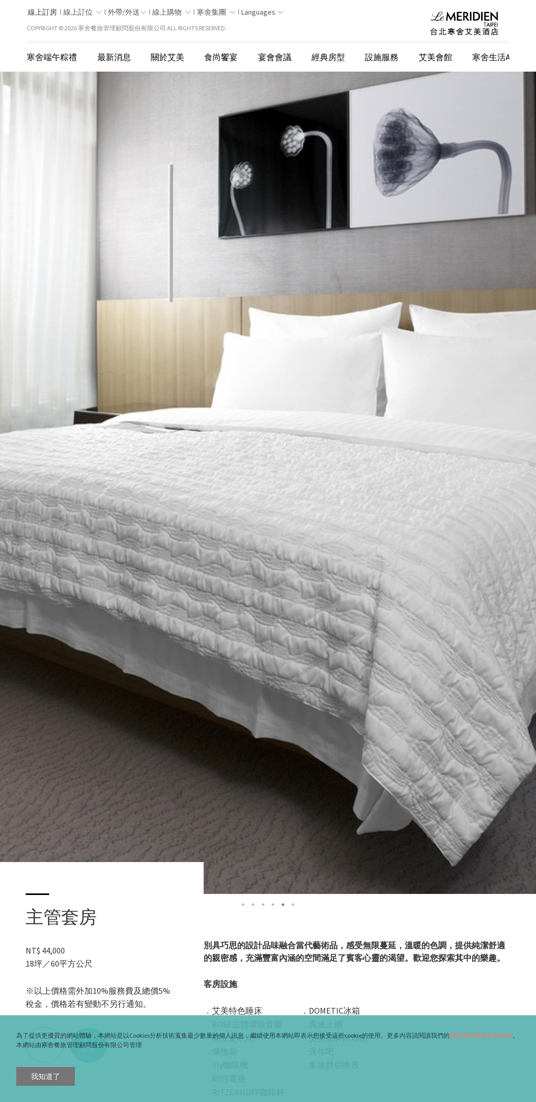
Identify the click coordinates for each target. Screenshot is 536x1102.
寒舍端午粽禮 (52, 57)
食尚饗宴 (221, 57)
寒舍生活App (496, 57)
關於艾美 (167, 57)
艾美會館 (435, 57)
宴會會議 (275, 57)
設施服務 (381, 57)
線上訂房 (42, 12)
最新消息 (114, 57)
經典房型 (328, 57)
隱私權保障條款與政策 (481, 1035)
